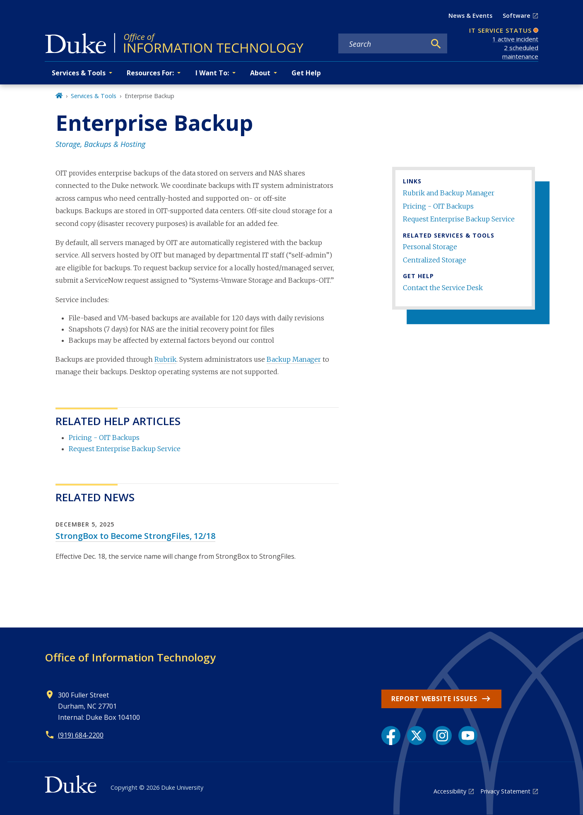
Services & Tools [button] (79, 72)
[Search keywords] (382, 44)
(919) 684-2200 (81, 735)
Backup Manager (294, 359)
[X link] (416, 735)
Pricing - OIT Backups (438, 206)
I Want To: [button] (212, 72)
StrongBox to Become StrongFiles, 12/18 (135, 535)
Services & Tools (93, 96)
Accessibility (450, 791)
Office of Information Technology (130, 657)
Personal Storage (430, 247)
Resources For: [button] (150, 72)
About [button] (260, 72)
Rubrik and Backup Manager (448, 193)
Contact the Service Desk (443, 288)
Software (516, 15)
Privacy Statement (505, 791)
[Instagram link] (442, 735)
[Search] (436, 44)
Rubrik (165, 359)
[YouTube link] (467, 735)
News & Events (470, 15)
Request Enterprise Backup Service (459, 219)
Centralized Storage (434, 260)
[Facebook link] (390, 735)
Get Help (306, 72)
